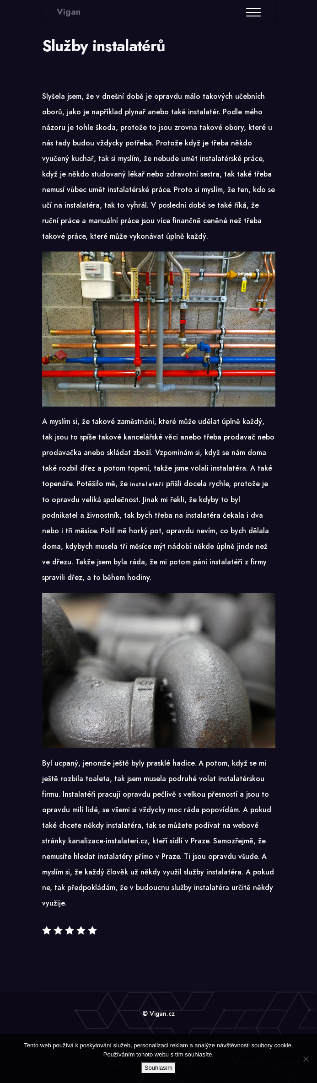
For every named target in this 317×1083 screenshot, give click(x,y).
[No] (305, 1058)
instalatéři (147, 484)
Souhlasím (158, 1067)
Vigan (69, 11)
